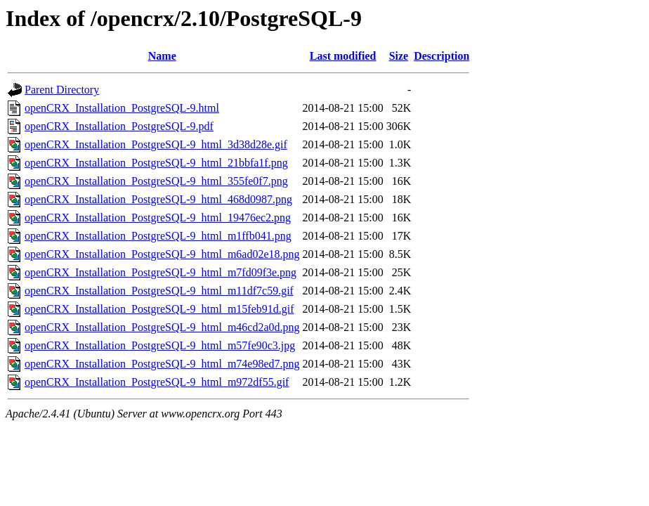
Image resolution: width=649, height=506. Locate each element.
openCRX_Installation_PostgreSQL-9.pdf (119, 126)
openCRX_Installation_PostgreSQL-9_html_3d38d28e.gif (156, 144)
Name (162, 56)
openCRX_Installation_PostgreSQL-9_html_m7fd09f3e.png (160, 272)
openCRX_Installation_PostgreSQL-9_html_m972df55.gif (157, 382)
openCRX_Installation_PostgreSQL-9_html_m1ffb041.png (158, 236)
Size (399, 56)
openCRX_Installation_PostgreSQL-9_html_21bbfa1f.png (156, 163)
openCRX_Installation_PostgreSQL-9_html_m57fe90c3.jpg (160, 345)
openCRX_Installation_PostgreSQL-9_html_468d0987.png (158, 199)
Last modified (343, 56)
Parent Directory (62, 90)
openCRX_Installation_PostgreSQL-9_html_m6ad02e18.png (162, 254)
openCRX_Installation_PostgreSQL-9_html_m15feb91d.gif (159, 309)
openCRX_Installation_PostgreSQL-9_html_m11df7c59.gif (159, 291)
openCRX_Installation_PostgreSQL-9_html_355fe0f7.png (156, 181)
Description (441, 56)
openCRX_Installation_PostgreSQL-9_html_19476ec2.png (158, 217)
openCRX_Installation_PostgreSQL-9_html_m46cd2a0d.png (162, 327)
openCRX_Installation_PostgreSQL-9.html (122, 108)
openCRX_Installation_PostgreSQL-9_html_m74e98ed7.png (162, 364)
